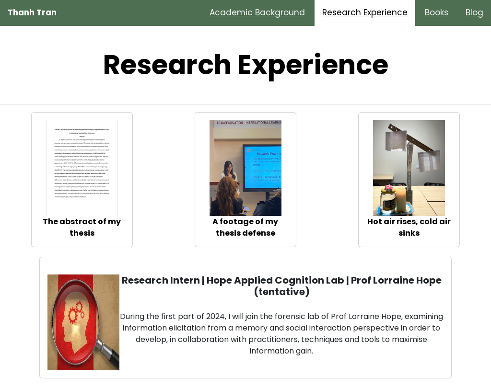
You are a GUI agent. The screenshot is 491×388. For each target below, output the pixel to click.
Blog (474, 12)
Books (436, 12)
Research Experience (365, 12)
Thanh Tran (32, 12)
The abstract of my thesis (82, 227)
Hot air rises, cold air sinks (409, 227)
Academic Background (257, 12)
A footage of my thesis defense (245, 227)
